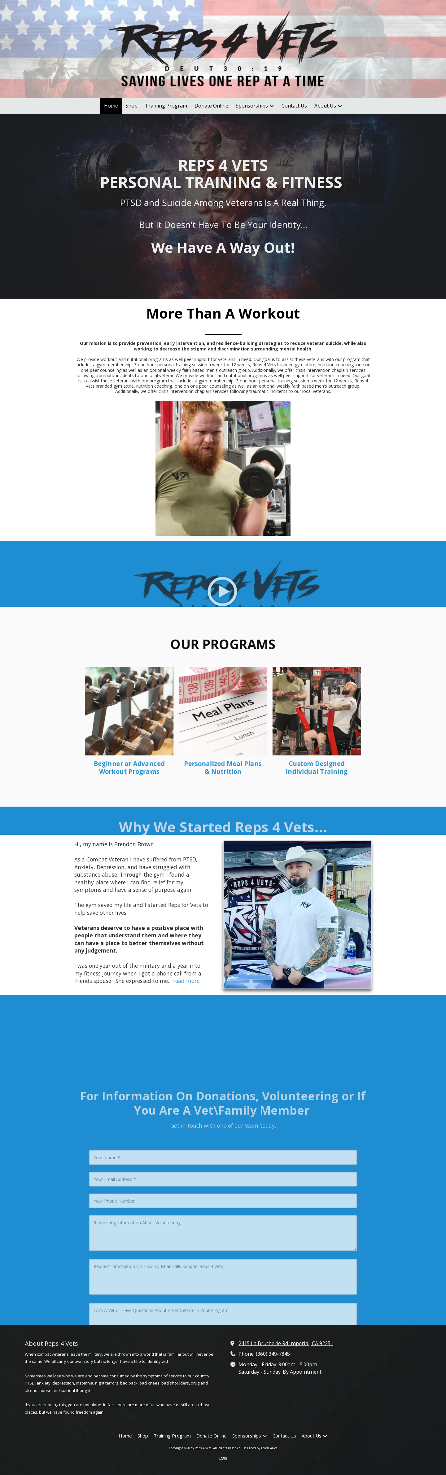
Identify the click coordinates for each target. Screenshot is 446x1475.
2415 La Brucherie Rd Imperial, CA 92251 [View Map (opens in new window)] (285, 1343)
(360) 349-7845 (273, 1353)
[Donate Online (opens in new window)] (211, 106)
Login (223, 1458)
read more (186, 980)
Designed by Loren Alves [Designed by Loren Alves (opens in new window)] (260, 1448)
